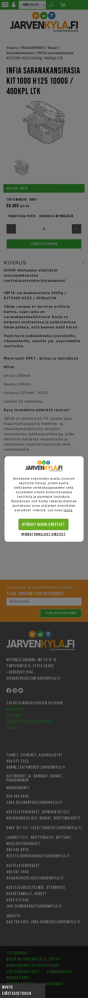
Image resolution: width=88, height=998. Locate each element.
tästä (68, 510)
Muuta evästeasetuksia (17, 990)
